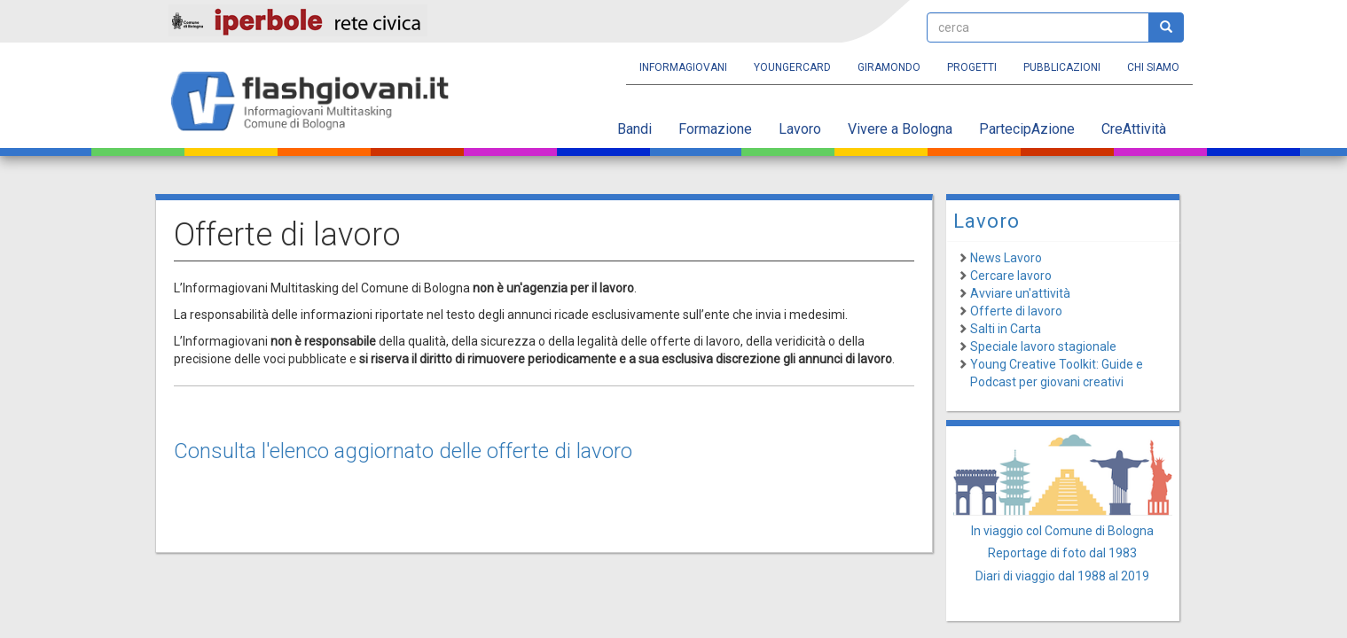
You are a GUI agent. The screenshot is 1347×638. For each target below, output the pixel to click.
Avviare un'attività (1020, 293)
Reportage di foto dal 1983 (1062, 553)
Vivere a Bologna (900, 129)
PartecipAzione (1027, 129)
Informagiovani (683, 67)
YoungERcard (792, 67)
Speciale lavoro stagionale (1043, 346)
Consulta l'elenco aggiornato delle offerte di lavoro (403, 451)
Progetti (972, 67)
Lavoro (800, 129)
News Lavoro (1006, 258)
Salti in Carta (1005, 329)
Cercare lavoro (1011, 275)
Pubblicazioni (1061, 67)
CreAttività (1133, 129)
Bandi (634, 129)
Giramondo (889, 67)
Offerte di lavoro (1016, 311)
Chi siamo (1153, 67)
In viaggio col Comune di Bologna (1062, 531)
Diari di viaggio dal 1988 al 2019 (1062, 576)
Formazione (715, 129)
